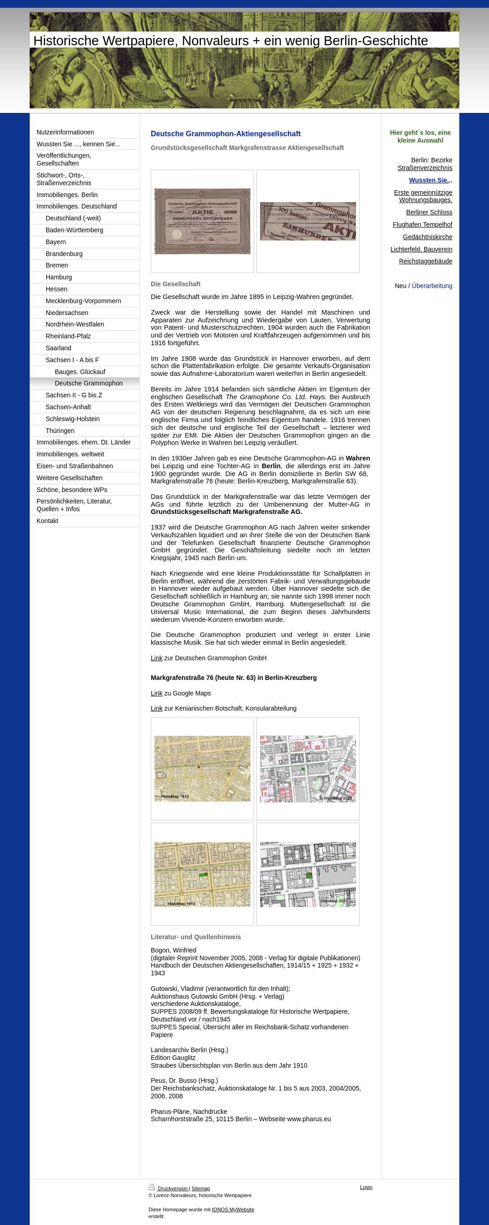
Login (366, 1187)
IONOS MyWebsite (233, 1209)
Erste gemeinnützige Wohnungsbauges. (423, 196)
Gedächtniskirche (427, 237)
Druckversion (169, 1188)
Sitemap (200, 1188)
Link (157, 658)
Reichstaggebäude (425, 261)
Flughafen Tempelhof (423, 224)
